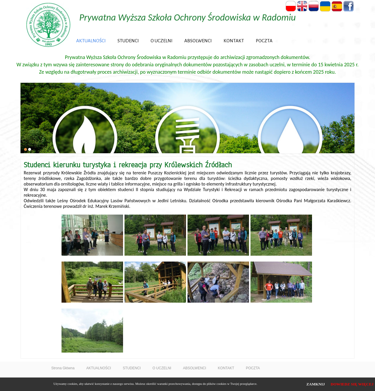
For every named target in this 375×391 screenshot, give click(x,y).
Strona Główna (62, 368)
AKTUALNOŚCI (91, 40)
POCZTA (264, 40)
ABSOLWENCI (198, 40)
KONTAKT (234, 40)
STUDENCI (128, 40)
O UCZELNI (162, 40)
